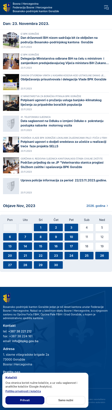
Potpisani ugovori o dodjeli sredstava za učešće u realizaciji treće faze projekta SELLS (63, 144)
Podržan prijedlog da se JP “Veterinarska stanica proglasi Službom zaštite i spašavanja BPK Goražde (62, 165)
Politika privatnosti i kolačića (23, 391)
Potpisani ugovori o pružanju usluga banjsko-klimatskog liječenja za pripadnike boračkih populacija (61, 102)
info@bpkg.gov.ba (25, 341)
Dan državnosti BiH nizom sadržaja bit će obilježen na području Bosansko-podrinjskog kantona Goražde (59, 40)
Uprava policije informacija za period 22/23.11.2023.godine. (64, 182)
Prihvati (25, 400)
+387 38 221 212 (19, 331)
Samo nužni (65, 400)
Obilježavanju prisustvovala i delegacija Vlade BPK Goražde (63, 79)
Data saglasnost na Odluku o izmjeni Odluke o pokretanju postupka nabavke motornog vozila (62, 123)
